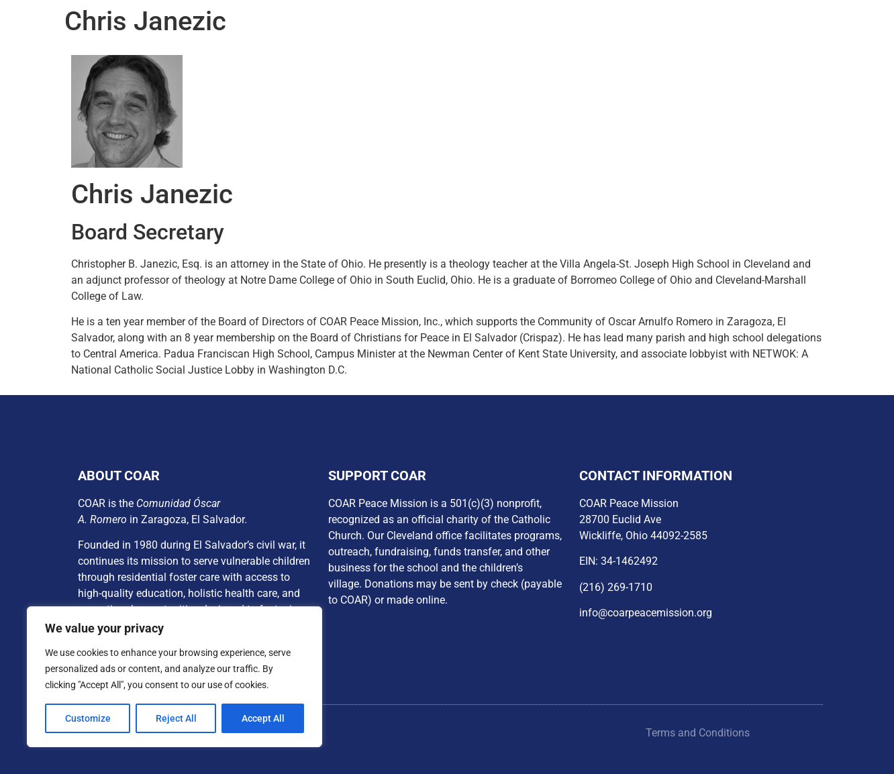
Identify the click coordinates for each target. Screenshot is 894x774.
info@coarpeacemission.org (645, 612)
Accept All (263, 718)
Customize (88, 718)
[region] (174, 676)
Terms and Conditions (698, 732)
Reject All (176, 718)
